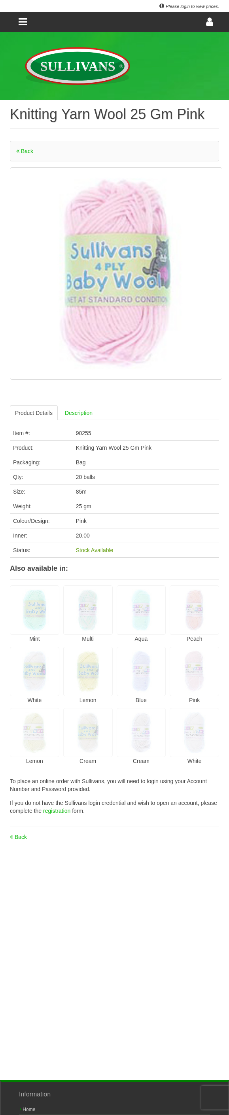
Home (27, 1109)
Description (79, 413)
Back (24, 151)
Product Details (34, 413)
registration (57, 811)
